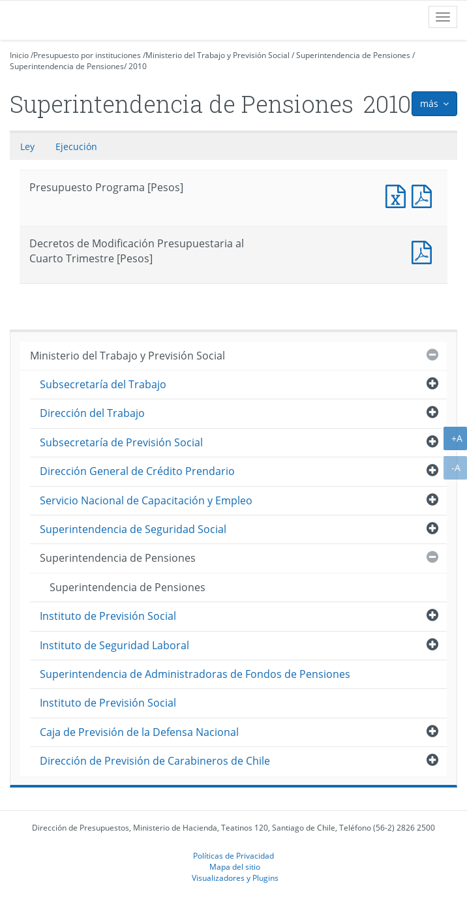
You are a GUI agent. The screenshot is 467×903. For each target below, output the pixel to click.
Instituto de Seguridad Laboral (114, 645)
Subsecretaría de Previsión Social (121, 442)
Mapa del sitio (234, 866)
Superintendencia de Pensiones (353, 55)
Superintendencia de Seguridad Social (133, 529)
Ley (27, 146)
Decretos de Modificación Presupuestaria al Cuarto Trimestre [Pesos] (425, 251)
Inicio (19, 55)
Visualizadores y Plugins (235, 877)
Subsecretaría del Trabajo (103, 384)
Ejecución (76, 146)
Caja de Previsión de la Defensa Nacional (139, 732)
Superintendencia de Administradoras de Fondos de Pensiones (195, 674)
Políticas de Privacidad (233, 855)
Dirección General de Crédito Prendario (137, 471)
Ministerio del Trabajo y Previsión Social (217, 55)
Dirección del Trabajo (92, 413)
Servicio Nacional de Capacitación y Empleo (146, 500)
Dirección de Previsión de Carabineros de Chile (155, 761)
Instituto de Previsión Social (108, 616)
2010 (137, 66)
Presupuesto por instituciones (87, 55)
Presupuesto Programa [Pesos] (398, 194)
